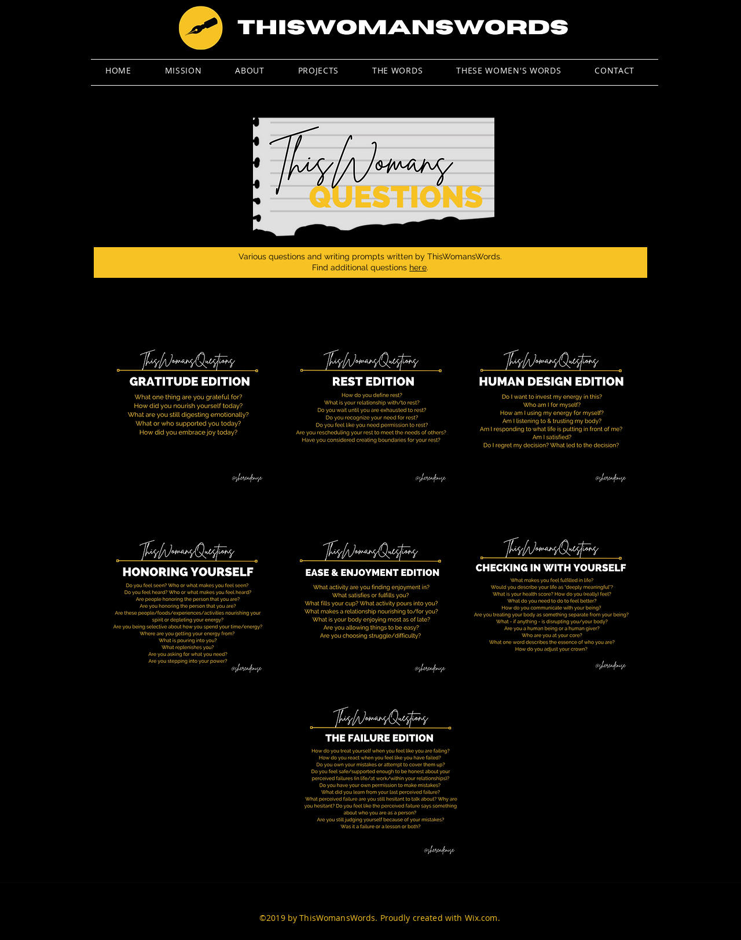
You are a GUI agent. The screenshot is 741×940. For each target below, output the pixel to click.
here (418, 267)
